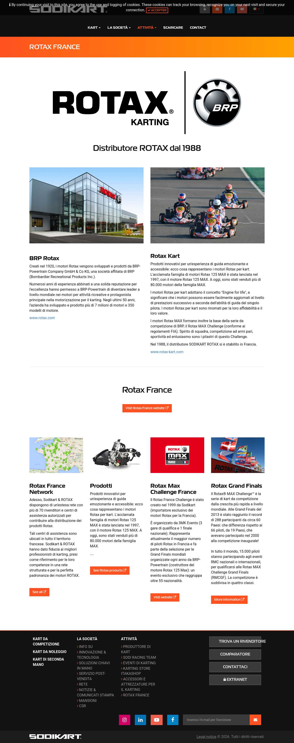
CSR (82, 706)
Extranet (235, 679)
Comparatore (235, 654)
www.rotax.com (42, 318)
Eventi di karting (139, 663)
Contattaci (235, 667)
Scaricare (173, 27)
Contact (198, 27)
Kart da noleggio (50, 652)
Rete (83, 684)
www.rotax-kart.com (167, 352)
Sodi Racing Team (139, 657)
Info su (86, 646)
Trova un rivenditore (240, 641)
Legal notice (206, 737)
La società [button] (119, 27)
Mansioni (88, 700)
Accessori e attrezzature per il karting (138, 684)
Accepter (157, 10)
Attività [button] (147, 27)
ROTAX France (136, 695)
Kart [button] (94, 27)
